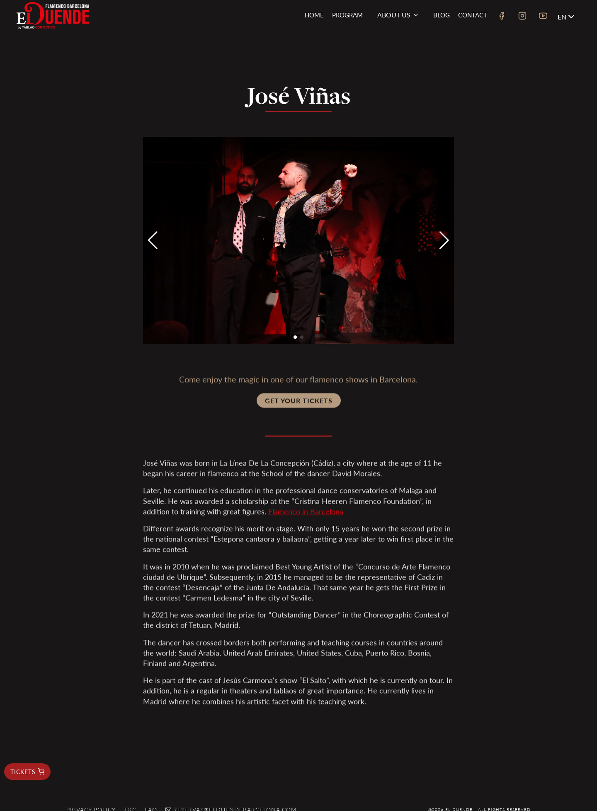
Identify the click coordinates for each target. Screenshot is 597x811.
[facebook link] (501, 17)
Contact (472, 14)
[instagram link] (522, 17)
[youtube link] (543, 17)
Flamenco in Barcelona (305, 514)
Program (347, 14)
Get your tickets (298, 403)
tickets (27, 771)
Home (314, 14)
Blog (441, 14)
